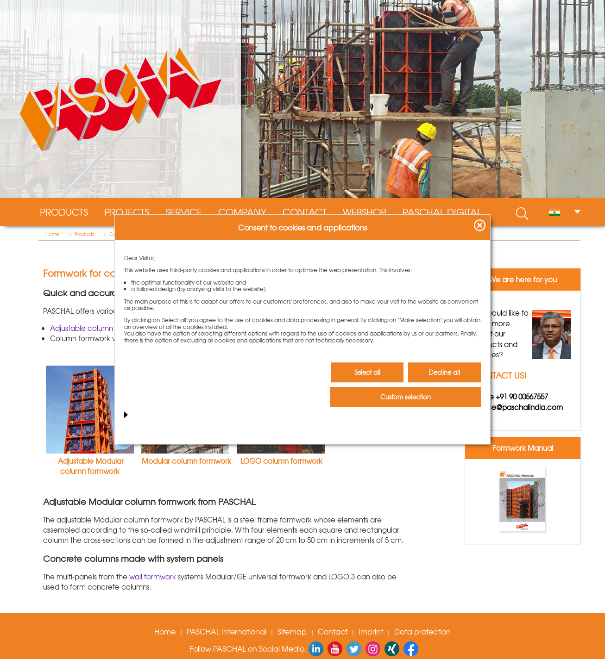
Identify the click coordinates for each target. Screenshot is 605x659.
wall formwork (151, 577)
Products (64, 212)
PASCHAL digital (442, 212)
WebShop (364, 212)
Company (242, 212)
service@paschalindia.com (517, 407)
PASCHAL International (226, 631)
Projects (126, 212)
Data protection (422, 631)
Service (183, 212)
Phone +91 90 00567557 (510, 397)
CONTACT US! (499, 375)
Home (52, 234)
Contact (305, 212)
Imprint (371, 631)
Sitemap (292, 631)
